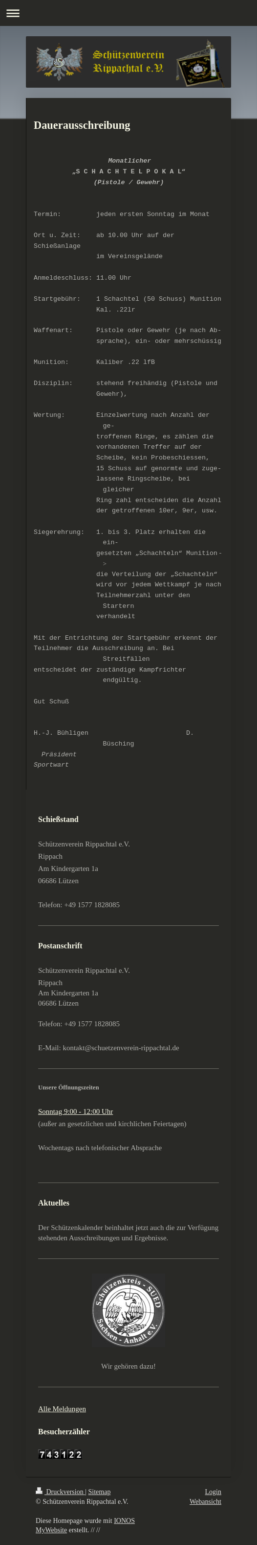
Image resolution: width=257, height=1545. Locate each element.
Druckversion (60, 1492)
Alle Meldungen (62, 1409)
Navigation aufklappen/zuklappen (128, 13)
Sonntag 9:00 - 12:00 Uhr (75, 1111)
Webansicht (205, 1501)
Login (213, 1492)
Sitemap (99, 1492)
